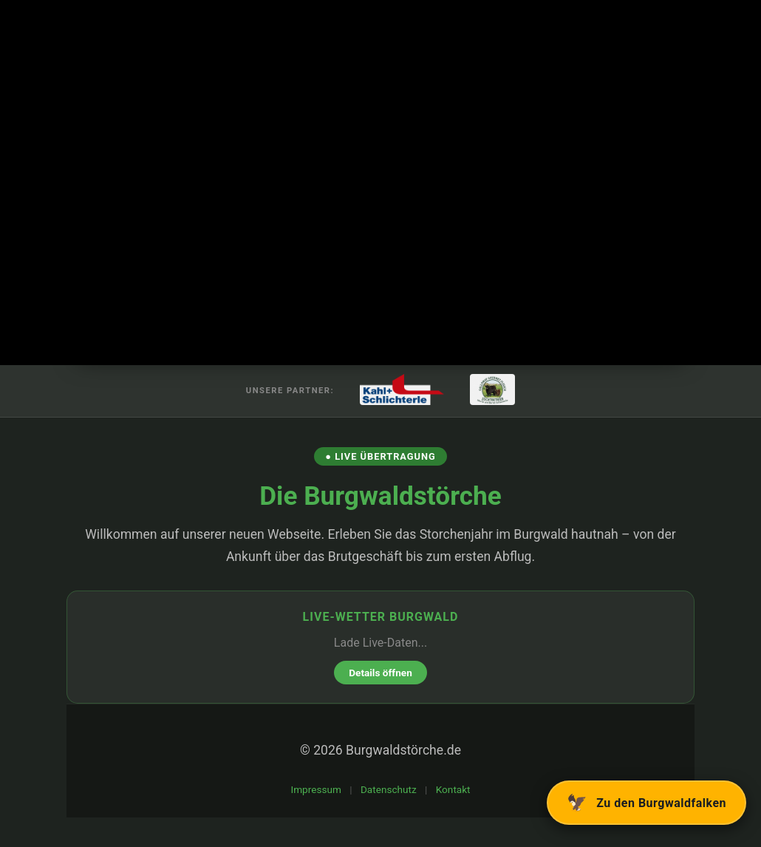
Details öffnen (380, 672)
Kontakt (453, 789)
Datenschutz (389, 789)
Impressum (315, 789)
